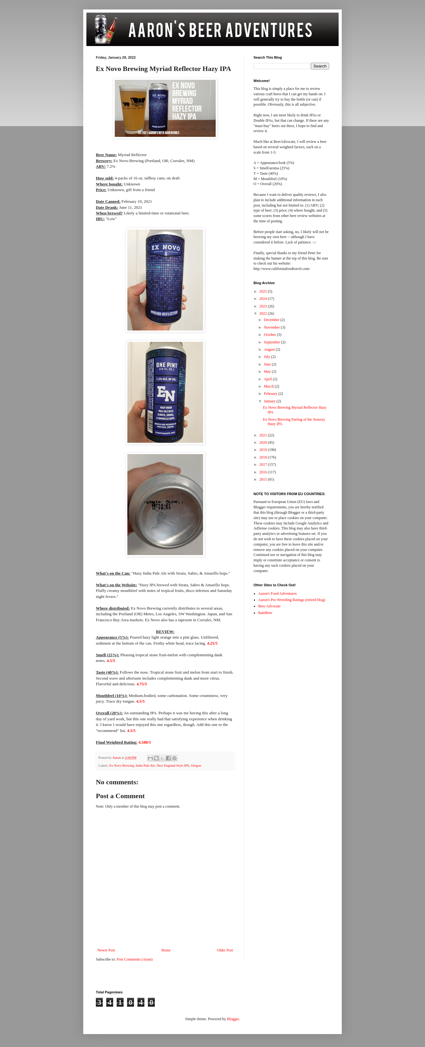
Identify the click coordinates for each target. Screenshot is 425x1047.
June (268, 364)
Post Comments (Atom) (135, 959)
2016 (263, 472)
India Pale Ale (145, 765)
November (272, 327)
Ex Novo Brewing (121, 765)
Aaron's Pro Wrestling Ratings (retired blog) (291, 600)
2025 (263, 291)
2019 (263, 449)
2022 (263, 313)
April (268, 379)
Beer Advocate (269, 606)
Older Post (225, 950)
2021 (263, 435)
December (272, 320)
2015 (263, 479)
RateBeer (265, 613)
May (268, 371)
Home (166, 950)
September (272, 342)
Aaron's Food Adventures (277, 593)
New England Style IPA (173, 765)
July (267, 356)
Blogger (233, 1019)
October (270, 334)
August (270, 349)
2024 (263, 298)
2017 (263, 464)
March (269, 386)
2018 (263, 457)
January (270, 401)
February (271, 393)
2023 (263, 306)
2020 (263, 442)
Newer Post (106, 950)
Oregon (196, 765)
